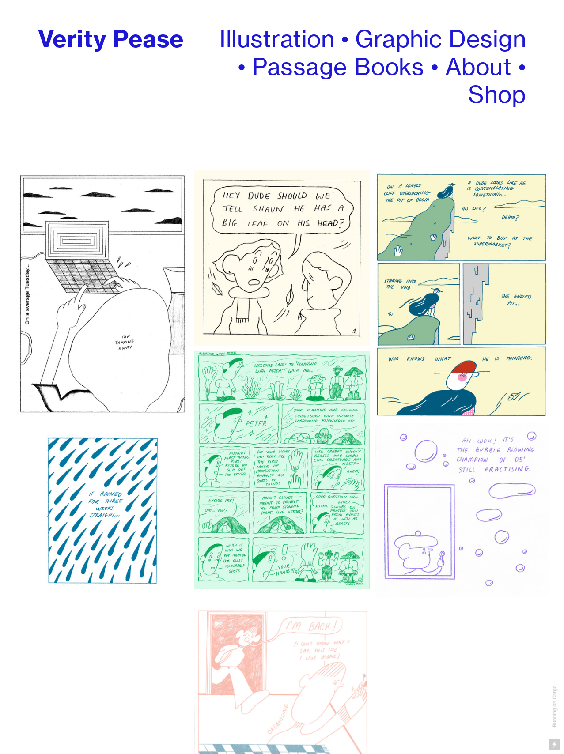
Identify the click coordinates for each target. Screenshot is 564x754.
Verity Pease (111, 38)
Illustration (277, 39)
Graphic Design (440, 39)
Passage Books (338, 67)
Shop (497, 94)
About (478, 67)
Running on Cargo (555, 707)
